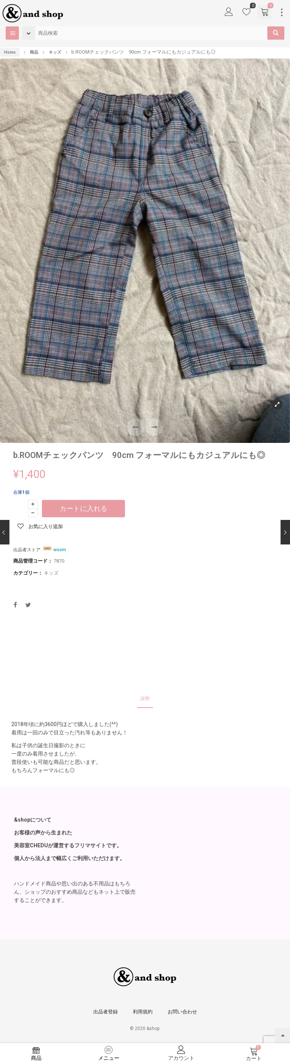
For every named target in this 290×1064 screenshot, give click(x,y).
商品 (34, 52)
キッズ (55, 52)
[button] (154, 427)
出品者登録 (105, 1012)
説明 (145, 698)
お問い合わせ (182, 1012)
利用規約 (143, 1012)
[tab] (145, 699)
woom (59, 549)
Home (9, 52)
